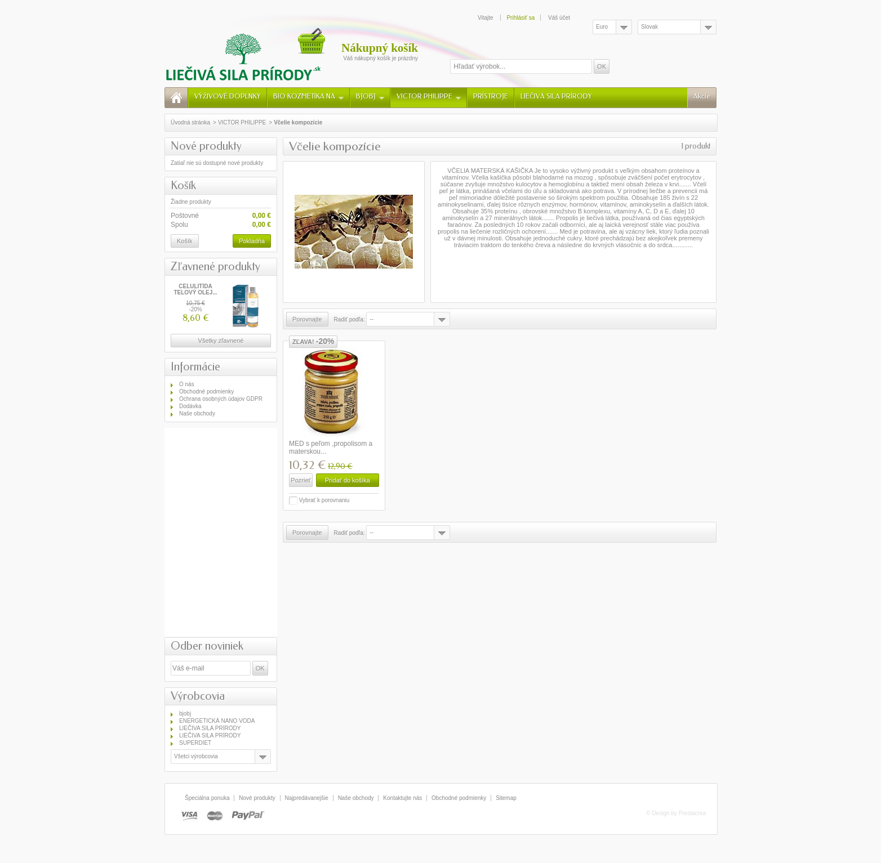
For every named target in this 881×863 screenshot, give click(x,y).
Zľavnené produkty (215, 266)
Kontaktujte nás (402, 798)
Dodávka (190, 406)
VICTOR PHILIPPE (429, 96)
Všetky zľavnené (221, 340)
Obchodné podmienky (206, 391)
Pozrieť (300, 480)
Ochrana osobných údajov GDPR (220, 399)
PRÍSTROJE (490, 96)
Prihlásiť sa (520, 18)
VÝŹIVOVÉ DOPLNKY (227, 96)
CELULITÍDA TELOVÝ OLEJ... (195, 289)
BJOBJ (370, 96)
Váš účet (559, 18)
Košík (183, 185)
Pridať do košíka (347, 480)
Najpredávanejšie (306, 798)
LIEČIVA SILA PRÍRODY (210, 728)
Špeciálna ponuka (207, 798)
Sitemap (506, 798)
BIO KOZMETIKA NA (308, 96)
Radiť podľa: (349, 319)
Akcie (701, 96)
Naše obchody (197, 413)
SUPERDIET (195, 743)
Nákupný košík (379, 48)
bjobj (185, 713)
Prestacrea (692, 813)
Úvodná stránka (190, 122)
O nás (186, 384)
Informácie (195, 366)
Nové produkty (206, 146)
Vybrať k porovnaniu (324, 500)
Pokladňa (252, 241)
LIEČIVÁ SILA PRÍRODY (556, 96)
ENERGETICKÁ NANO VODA (217, 721)
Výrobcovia (198, 696)
